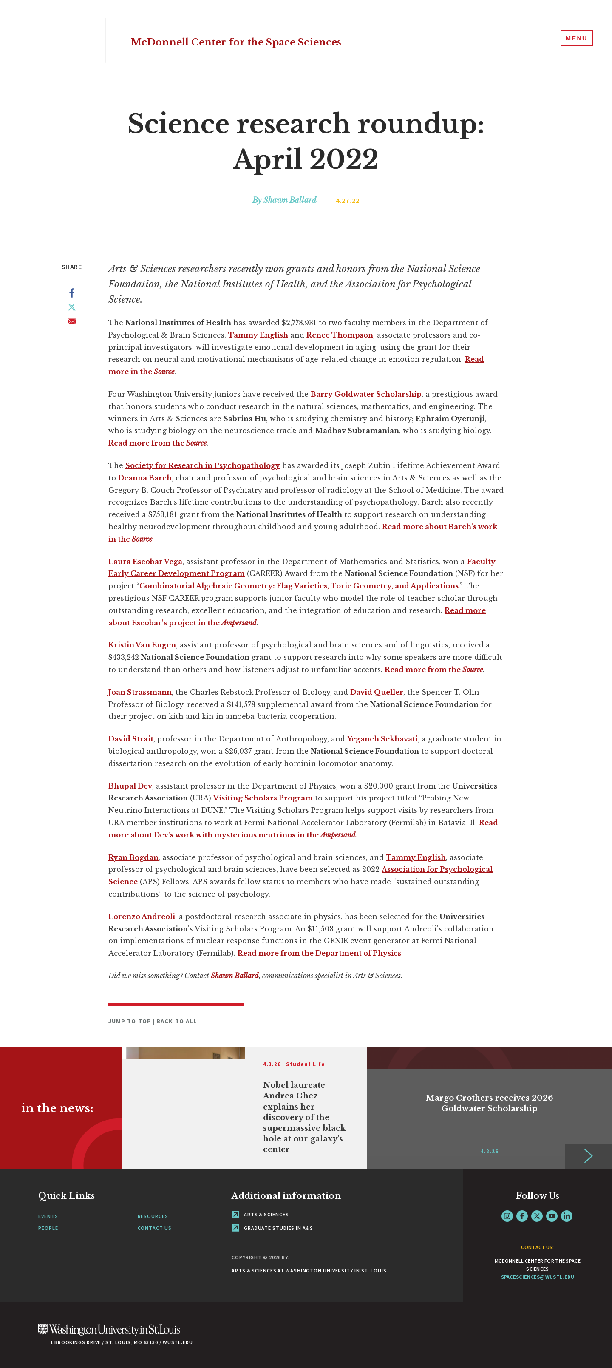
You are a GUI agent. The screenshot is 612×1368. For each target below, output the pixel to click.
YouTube (552, 1216)
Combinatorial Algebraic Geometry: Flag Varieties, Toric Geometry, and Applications (299, 586)
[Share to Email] (72, 323)
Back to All (176, 1021)
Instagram (507, 1216)
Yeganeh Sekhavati (382, 739)
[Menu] (574, 40)
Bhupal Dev (130, 786)
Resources (153, 1216)
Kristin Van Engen (142, 645)
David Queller (376, 692)
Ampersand (338, 835)
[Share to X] (72, 309)
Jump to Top (130, 1021)
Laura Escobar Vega (145, 561)
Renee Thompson (339, 335)
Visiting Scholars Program (263, 798)
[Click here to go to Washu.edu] (109, 1334)
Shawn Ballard (235, 975)
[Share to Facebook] (72, 294)
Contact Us (155, 1228)
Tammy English (258, 335)
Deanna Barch (145, 478)
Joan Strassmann (140, 692)
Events (48, 1216)
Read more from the (157, 443)
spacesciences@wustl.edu (538, 1277)
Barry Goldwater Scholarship (366, 394)
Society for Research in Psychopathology (202, 465)
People (48, 1228)
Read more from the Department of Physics (319, 953)
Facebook (522, 1216)
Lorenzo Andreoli (141, 916)
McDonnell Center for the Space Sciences (292, 40)
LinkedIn (567, 1216)
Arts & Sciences (260, 1214)
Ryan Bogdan (133, 857)
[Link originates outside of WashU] (244, 1108)
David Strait (130, 739)
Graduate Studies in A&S (272, 1228)
